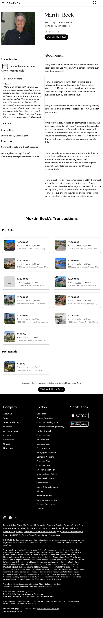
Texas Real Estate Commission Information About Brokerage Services (31, 584)
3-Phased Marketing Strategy (50, 426)
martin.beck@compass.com (57, 26)
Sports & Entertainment (47, 487)
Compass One (43, 435)
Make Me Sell (42, 439)
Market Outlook (43, 431)
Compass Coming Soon (47, 422)
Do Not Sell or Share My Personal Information (24, 525)
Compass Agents (39, 383)
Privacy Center (71, 525)
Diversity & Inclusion (45, 469)
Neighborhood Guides (46, 474)
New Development (45, 478)
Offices (6, 444)
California (52, 383)
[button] (3, 3)
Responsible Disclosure (24, 528)
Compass (26, 383)
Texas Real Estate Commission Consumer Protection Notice (28, 587)
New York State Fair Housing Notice (18, 591)
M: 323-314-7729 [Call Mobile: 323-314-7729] (52, 31)
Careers (7, 435)
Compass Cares (43, 465)
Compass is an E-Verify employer (52, 528)
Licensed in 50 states (13, 611)
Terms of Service (55, 525)
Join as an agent (11, 431)
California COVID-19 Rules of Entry (40, 531)
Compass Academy (45, 457)
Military (39, 491)
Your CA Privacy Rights (72, 531)
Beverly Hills (64, 383)
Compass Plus (43, 461)
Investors (7, 426)
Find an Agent (43, 448)
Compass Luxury (44, 444)
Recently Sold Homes (46, 504)
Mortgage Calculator (46, 452)
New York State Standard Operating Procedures (23, 594)
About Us (7, 413)
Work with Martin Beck (56, 37)
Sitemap (40, 508)
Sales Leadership (11, 422)
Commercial (42, 482)
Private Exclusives (44, 418)
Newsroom (8, 448)
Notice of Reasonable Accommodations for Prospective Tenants (29, 596)
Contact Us (8, 439)
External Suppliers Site (46, 500)
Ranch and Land (44, 495)
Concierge (41, 413)
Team (5, 418)
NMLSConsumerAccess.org (48, 608)
